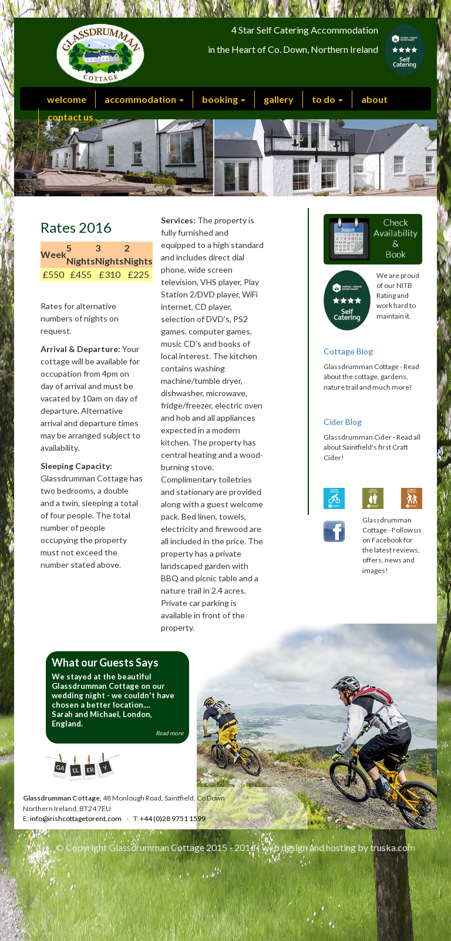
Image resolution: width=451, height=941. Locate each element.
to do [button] (327, 99)
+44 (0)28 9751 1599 (173, 818)
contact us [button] (70, 116)
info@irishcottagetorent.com (75, 818)
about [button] (374, 99)
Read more (169, 732)
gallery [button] (279, 99)
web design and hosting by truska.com (338, 847)
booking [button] (223, 99)
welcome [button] (66, 99)
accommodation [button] (144, 99)
